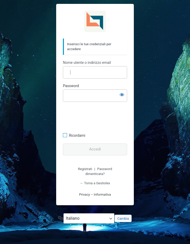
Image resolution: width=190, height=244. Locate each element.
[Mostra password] (122, 94)
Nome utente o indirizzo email (87, 62)
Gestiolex (95, 21)
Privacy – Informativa (95, 194)
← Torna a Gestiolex (95, 183)
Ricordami (77, 135)
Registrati (85, 169)
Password (71, 86)
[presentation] (98, 116)
